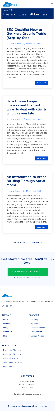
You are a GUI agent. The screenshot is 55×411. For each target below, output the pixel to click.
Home (5, 10)
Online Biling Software (12, 358)
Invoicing (34, 319)
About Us (6, 323)
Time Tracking (36, 332)
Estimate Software (38, 328)
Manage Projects (37, 336)
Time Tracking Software (12, 362)
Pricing (5, 328)
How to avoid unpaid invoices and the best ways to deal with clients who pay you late (27, 107)
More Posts (37, 242)
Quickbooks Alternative (12, 354)
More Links (7, 366)
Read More (41, 83)
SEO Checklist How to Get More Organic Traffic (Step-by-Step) (26, 33)
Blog (12, 10)
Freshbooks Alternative (12, 350)
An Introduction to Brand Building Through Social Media (26, 181)
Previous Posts (20, 242)
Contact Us (7, 332)
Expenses (34, 323)
